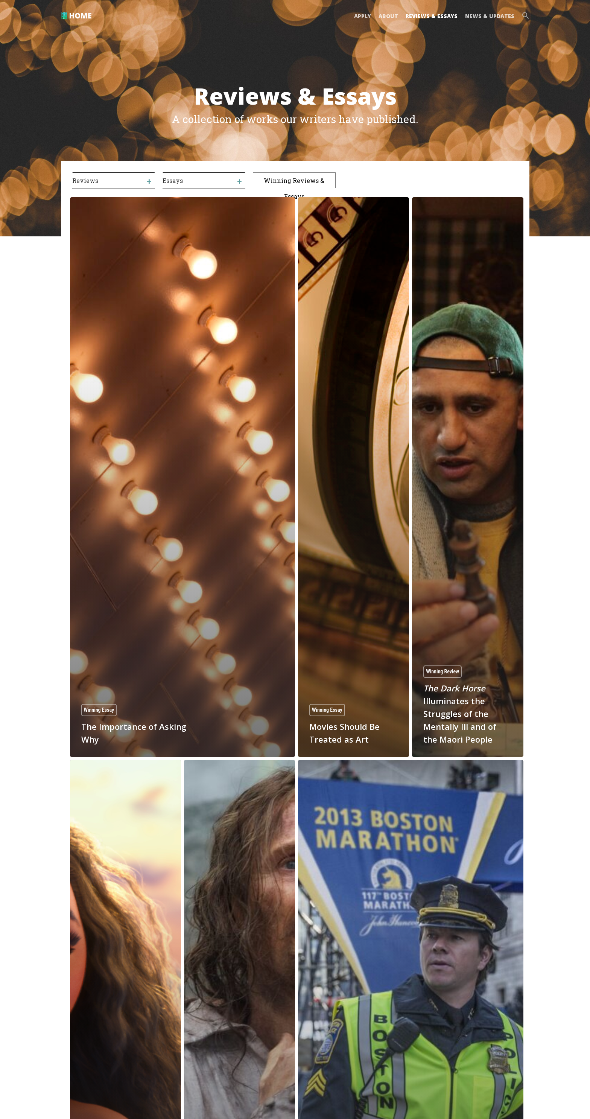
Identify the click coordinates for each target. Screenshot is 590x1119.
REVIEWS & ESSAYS (432, 16)
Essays (173, 180)
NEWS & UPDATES (489, 16)
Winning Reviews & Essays (294, 182)
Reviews (85, 180)
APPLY (362, 16)
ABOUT (388, 16)
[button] (523, 16)
